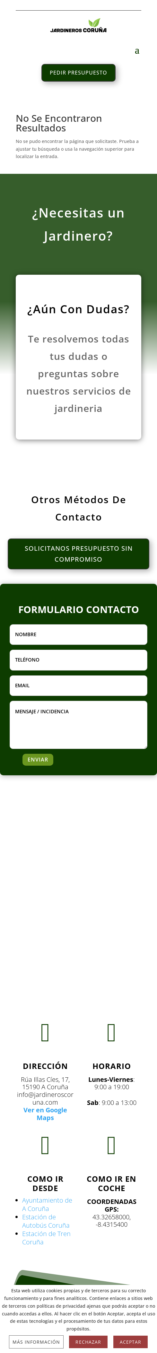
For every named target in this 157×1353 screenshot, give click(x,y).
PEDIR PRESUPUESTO (78, 72)
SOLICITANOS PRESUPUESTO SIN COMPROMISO (79, 554)
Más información (36, 1342)
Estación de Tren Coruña (46, 1237)
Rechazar (88, 1342)
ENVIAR (38, 759)
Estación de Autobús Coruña (46, 1221)
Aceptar (130, 1342)
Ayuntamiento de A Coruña (47, 1204)
